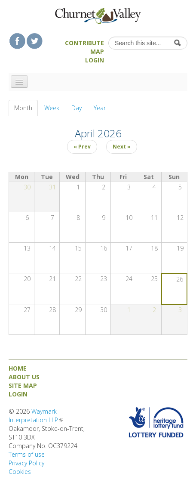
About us (24, 377)
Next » (122, 146)
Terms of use (27, 454)
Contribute (84, 43)
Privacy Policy (26, 463)
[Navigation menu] (19, 81)
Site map (23, 385)
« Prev (82, 146)
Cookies (20, 471)
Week (51, 108)
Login (94, 60)
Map (97, 51)
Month (26, 108)
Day (76, 108)
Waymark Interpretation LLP (36, 415)
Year (100, 108)
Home (18, 368)
